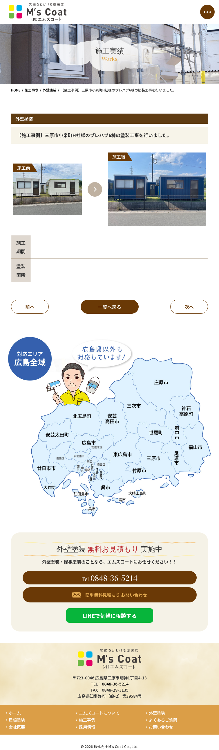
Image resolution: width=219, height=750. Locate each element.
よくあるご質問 (163, 720)
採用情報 (89, 727)
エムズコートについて (99, 713)
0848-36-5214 (114, 578)
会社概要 (17, 727)
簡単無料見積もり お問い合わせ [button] (116, 595)
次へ (189, 306)
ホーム (15, 713)
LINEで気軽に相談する (110, 615)
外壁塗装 (157, 713)
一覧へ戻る (109, 306)
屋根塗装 (17, 720)
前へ (30, 306)
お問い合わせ (161, 727)
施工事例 (87, 720)
